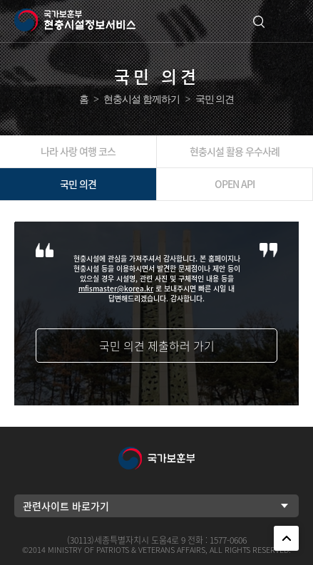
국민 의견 (78, 184)
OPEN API (235, 184)
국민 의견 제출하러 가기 (157, 345)
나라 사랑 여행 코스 (78, 151)
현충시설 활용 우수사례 (234, 151)
